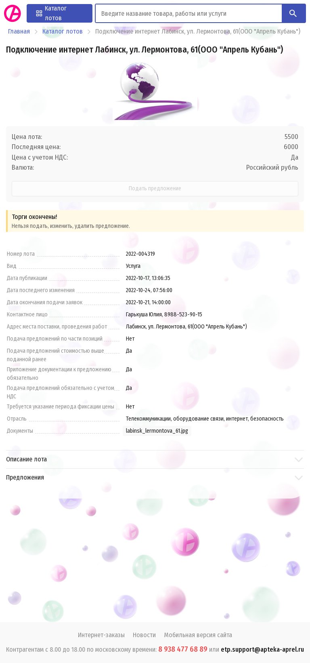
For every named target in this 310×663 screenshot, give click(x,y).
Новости (144, 635)
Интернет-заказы (101, 635)
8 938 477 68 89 (182, 649)
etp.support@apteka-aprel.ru (262, 649)
